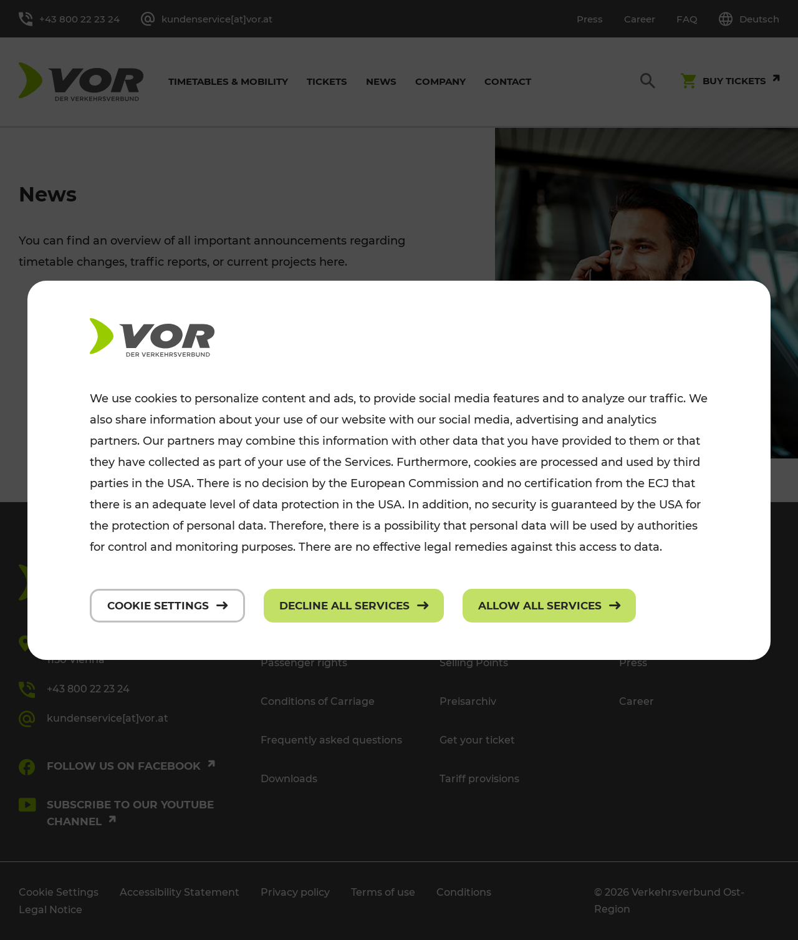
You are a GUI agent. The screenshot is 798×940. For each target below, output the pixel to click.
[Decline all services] (354, 606)
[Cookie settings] (167, 606)
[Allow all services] (549, 606)
